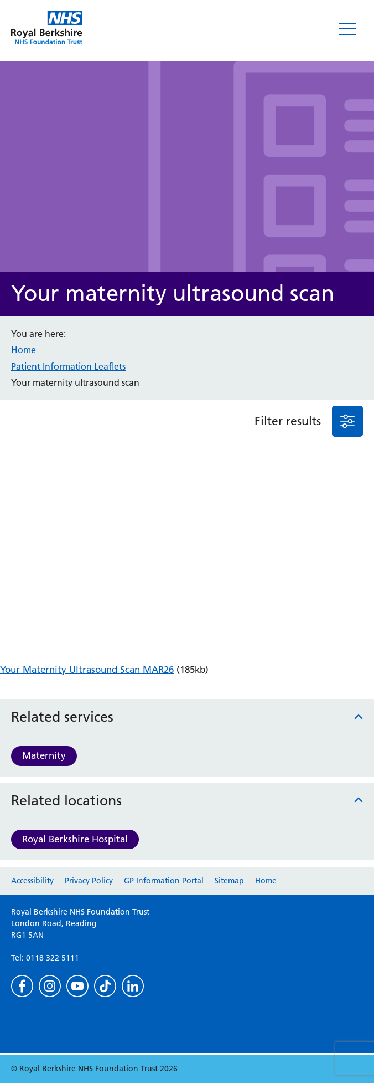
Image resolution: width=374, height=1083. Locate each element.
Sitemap (229, 881)
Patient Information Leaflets (68, 366)
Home (23, 349)
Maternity (44, 755)
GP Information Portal (164, 881)
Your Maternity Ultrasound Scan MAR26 (87, 669)
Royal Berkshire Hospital (75, 839)
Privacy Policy (89, 881)
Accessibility (32, 881)
